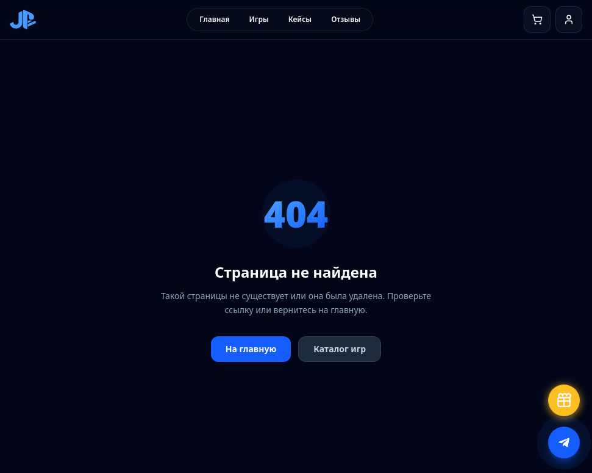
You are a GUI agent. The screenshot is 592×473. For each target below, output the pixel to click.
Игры (259, 19)
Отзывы (345, 19)
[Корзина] (537, 19)
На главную (251, 349)
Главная (214, 19)
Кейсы (300, 19)
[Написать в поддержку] (564, 442)
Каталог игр (339, 349)
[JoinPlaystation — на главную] (23, 19)
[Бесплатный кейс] (564, 401)
